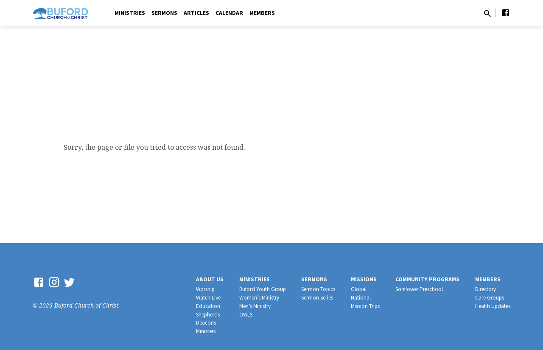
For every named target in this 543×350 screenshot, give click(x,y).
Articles (196, 13)
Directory (485, 289)
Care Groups (489, 297)
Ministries (130, 13)
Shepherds (208, 314)
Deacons (206, 322)
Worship (205, 289)
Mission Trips (365, 306)
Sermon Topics (318, 289)
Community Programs (427, 279)
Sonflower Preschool (419, 289)
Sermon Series (317, 297)
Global (359, 289)
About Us (210, 279)
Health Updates (492, 306)
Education (208, 306)
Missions (364, 279)
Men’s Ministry (255, 306)
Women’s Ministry (259, 297)
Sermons (164, 13)
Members (262, 13)
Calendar (229, 13)
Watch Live (208, 297)
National (361, 297)
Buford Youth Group (262, 289)
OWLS (245, 314)
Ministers (206, 331)
